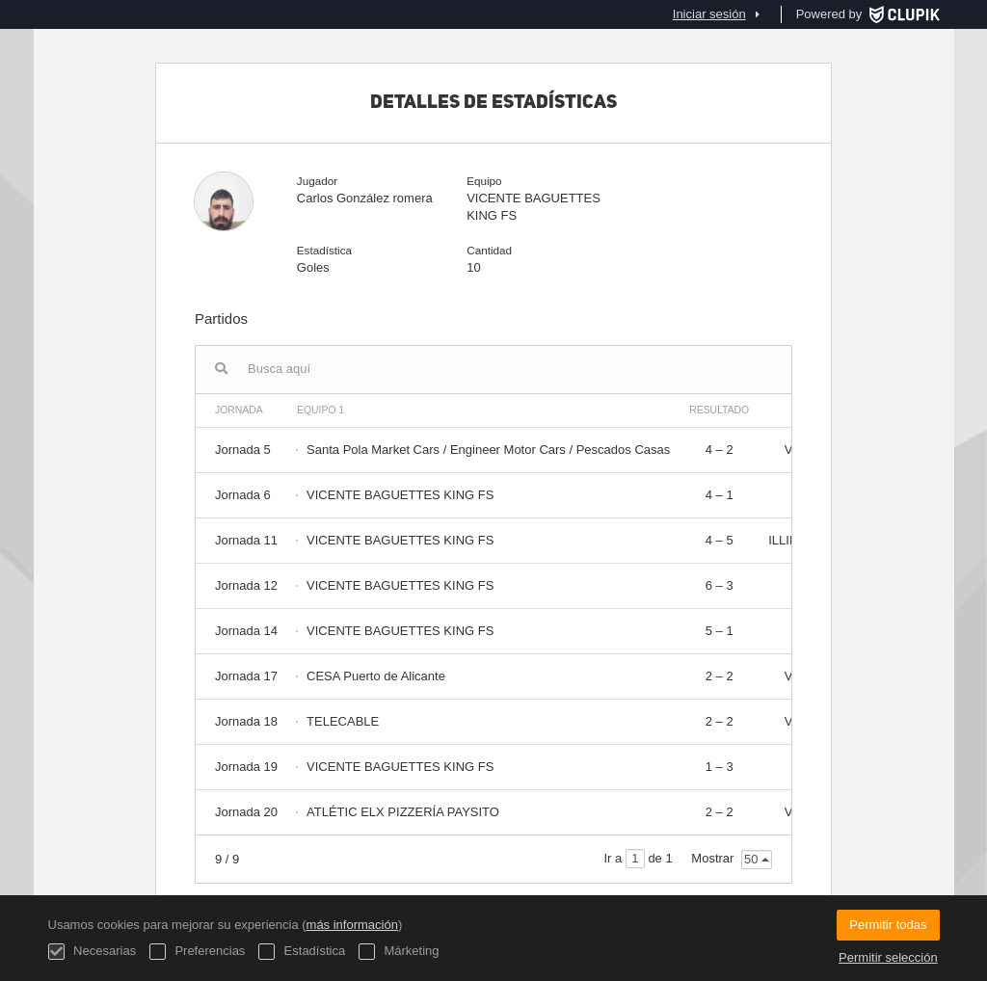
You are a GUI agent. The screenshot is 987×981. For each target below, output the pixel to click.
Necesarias (92, 951)
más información (352, 924)
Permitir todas (887, 924)
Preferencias (197, 951)
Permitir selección (888, 957)
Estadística (301, 951)
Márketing (399, 951)
